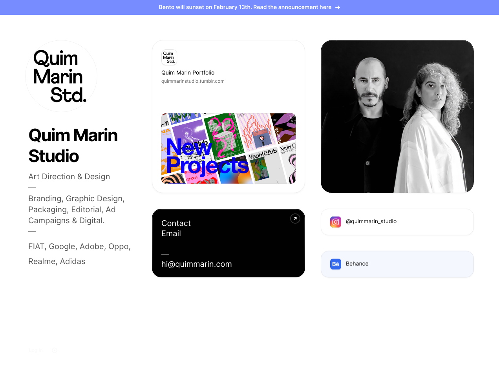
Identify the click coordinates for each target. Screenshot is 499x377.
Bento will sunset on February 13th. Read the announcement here (249, 7)
